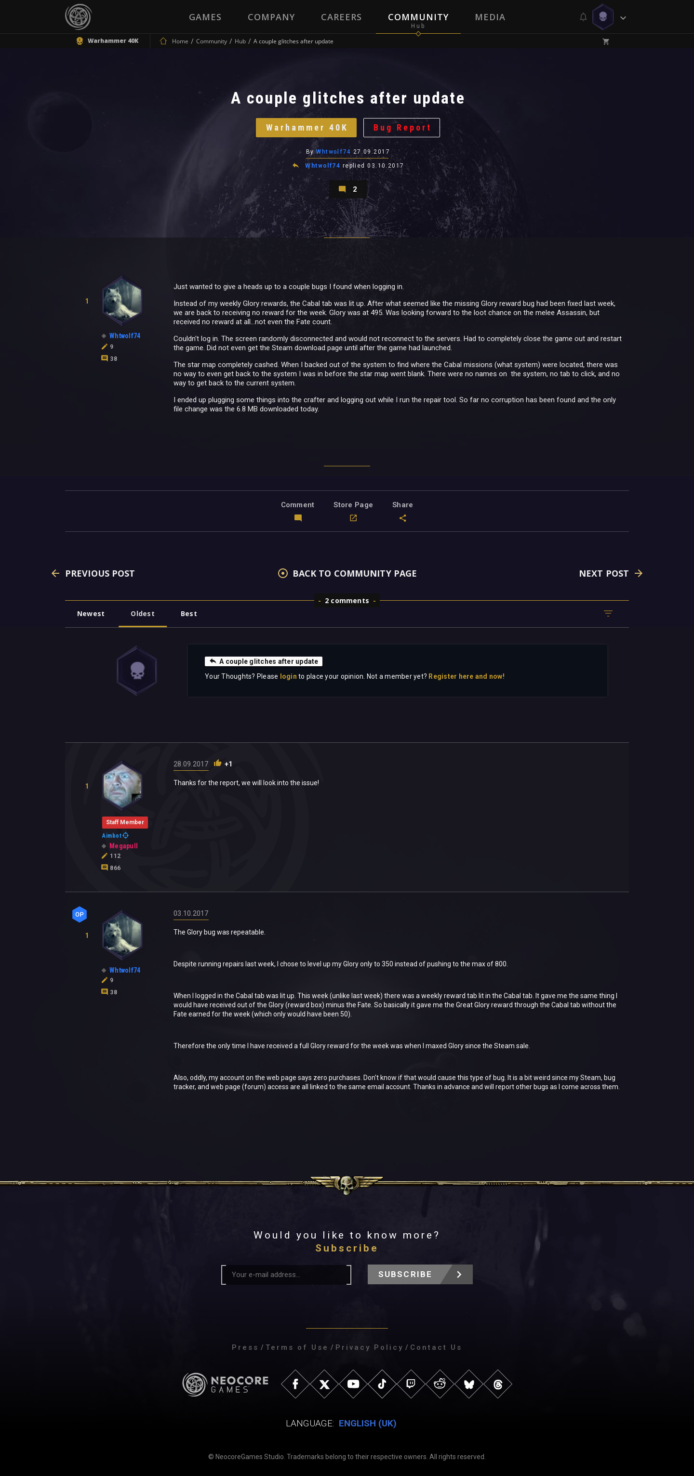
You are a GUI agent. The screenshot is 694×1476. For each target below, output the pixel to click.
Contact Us (436, 1347)
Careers (341, 17)
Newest (91, 613)
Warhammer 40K (307, 127)
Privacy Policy (369, 1347)
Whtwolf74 (333, 151)
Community (418, 17)
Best (189, 613)
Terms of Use (297, 1347)
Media (490, 17)
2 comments (347, 600)
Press (245, 1347)
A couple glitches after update (264, 661)
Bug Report (403, 127)
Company (271, 17)
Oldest (142, 613)
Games (205, 17)
